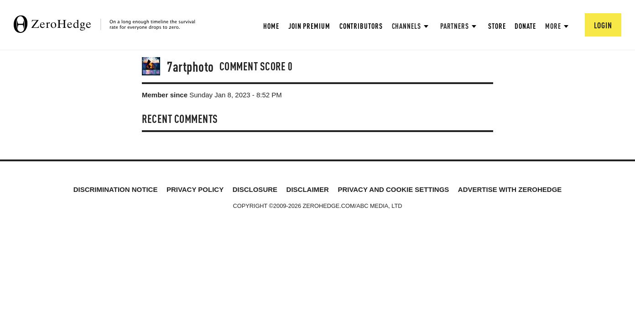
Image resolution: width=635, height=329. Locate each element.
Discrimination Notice (115, 189)
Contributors (361, 26)
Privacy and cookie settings (393, 189)
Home (271, 26)
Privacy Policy (195, 189)
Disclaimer (307, 189)
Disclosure (255, 189)
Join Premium (309, 26)
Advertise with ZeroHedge (510, 189)
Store (497, 26)
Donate (525, 26)
